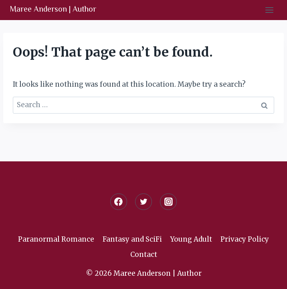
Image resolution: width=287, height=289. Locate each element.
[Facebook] (118, 201)
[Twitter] (143, 201)
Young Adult (191, 239)
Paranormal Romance (56, 239)
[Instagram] (168, 201)
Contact (143, 254)
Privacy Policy (244, 239)
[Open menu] (269, 10)
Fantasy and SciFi (132, 239)
